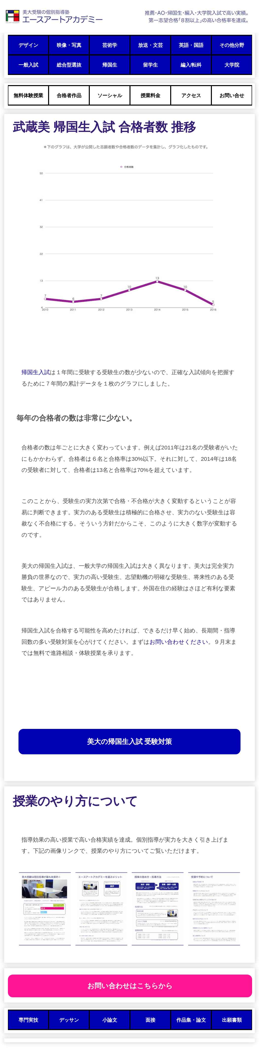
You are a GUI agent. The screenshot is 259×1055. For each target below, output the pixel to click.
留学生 (150, 65)
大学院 (231, 65)
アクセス (191, 95)
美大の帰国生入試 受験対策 (129, 741)
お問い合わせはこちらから (130, 986)
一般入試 (28, 65)
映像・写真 (69, 45)
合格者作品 (69, 95)
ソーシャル (109, 95)
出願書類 (232, 1020)
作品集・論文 (191, 1020)
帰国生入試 (35, 372)
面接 (150, 1020)
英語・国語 (191, 45)
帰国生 (109, 65)
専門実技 (28, 1020)
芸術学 (109, 45)
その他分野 (232, 45)
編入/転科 (191, 65)
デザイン (28, 45)
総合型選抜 (69, 65)
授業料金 (150, 95)
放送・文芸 (150, 45)
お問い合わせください (178, 642)
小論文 (109, 1020)
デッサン (69, 1020)
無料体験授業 (28, 95)
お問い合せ (232, 95)
